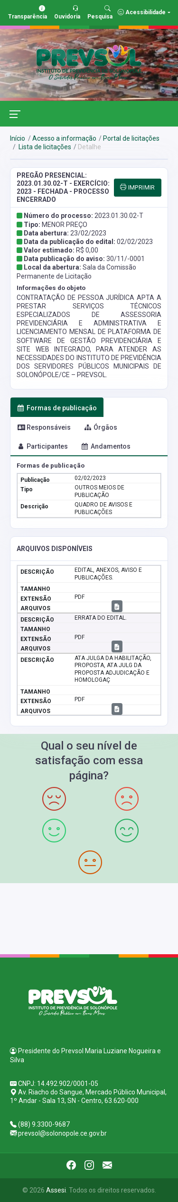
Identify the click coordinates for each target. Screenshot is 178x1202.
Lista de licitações (44, 147)
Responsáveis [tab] (44, 427)
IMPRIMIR (137, 187)
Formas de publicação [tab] (57, 408)
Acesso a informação (64, 138)
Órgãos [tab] (100, 427)
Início (17, 138)
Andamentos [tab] (106, 446)
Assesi (56, 1190)
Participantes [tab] (43, 446)
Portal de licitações (131, 138)
